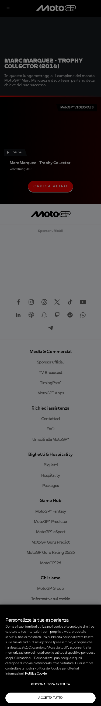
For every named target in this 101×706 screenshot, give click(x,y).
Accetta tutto (50, 698)
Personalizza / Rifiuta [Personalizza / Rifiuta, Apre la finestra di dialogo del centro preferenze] (50, 684)
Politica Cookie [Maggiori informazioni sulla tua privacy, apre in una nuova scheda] (36, 673)
